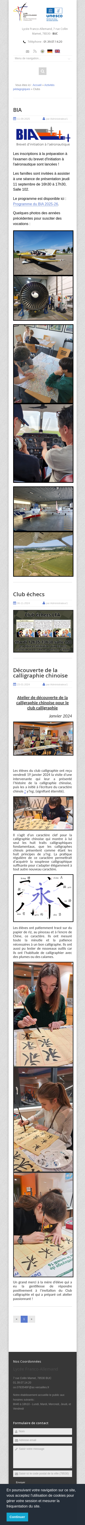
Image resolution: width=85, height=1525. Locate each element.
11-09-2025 (23, 118)
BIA (17, 109)
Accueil (37, 85)
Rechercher (42, 71)
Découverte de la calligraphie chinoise (40, 672)
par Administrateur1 (57, 118)
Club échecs (29, 594)
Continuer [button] (17, 1517)
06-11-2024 (23, 603)
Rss (35, 51)
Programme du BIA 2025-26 (35, 204)
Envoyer (20, 1482)
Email (27, 51)
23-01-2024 (23, 684)
